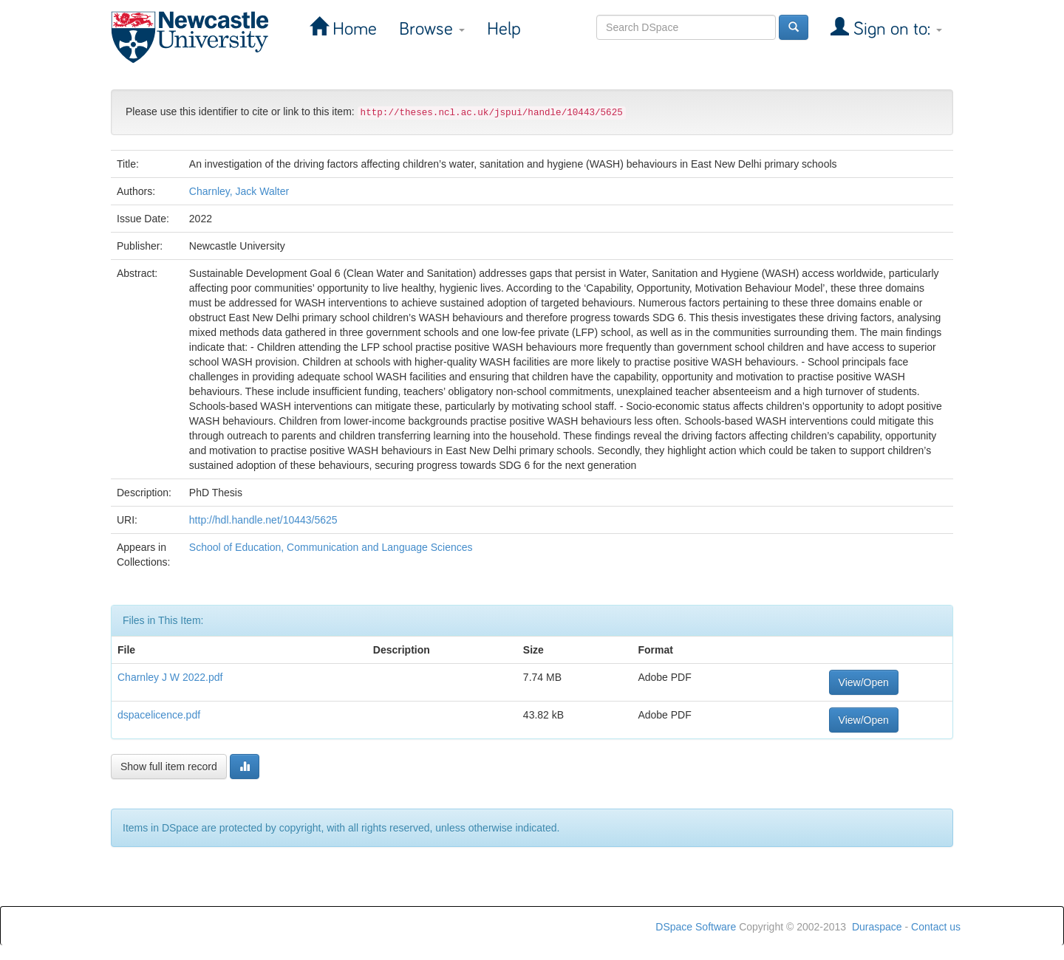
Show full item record (168, 766)
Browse (432, 29)
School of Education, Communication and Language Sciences (331, 547)
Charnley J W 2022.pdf (169, 677)
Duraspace (877, 927)
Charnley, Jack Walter (239, 191)
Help (504, 29)
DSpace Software (695, 927)
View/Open (864, 682)
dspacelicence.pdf (158, 715)
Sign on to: (895, 29)
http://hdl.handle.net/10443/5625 (263, 520)
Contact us (936, 927)
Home (352, 29)
